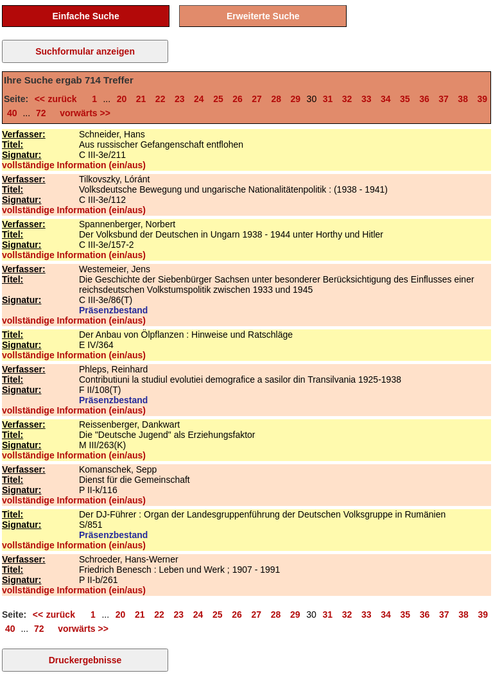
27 (257, 99)
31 (328, 99)
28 (276, 99)
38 (463, 99)
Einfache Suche (85, 16)
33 (366, 99)
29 (296, 99)
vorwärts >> (82, 113)
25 (218, 99)
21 (141, 99)
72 (41, 113)
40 (12, 113)
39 (482, 99)
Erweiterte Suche (263, 16)
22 (160, 99)
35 (405, 99)
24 (199, 99)
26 (237, 99)
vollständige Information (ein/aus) (74, 165)
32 (347, 99)
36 (424, 99)
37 (443, 99)
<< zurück (59, 99)
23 (180, 99)
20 (122, 99)
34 (386, 99)
